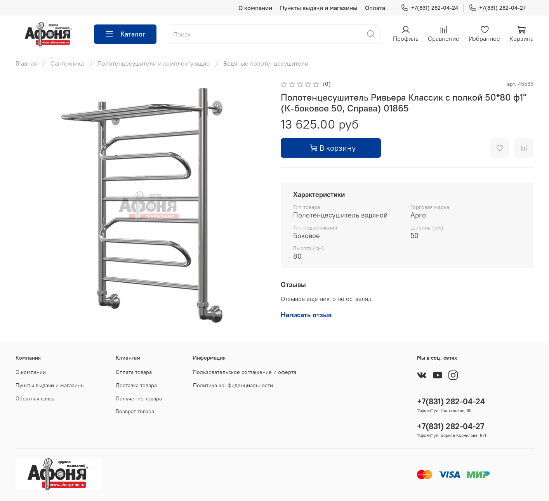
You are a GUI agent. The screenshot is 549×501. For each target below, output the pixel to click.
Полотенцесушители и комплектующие (153, 63)
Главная (26, 63)
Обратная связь (35, 398)
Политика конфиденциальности (233, 385)
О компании (255, 8)
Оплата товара (134, 372)
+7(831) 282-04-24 (429, 8)
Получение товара (139, 398)
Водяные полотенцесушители (265, 63)
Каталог (125, 34)
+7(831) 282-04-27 (497, 8)
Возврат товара (135, 411)
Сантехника (67, 63)
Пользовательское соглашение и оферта (244, 372)
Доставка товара (136, 385)
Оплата (375, 8)
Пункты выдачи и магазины (318, 8)
